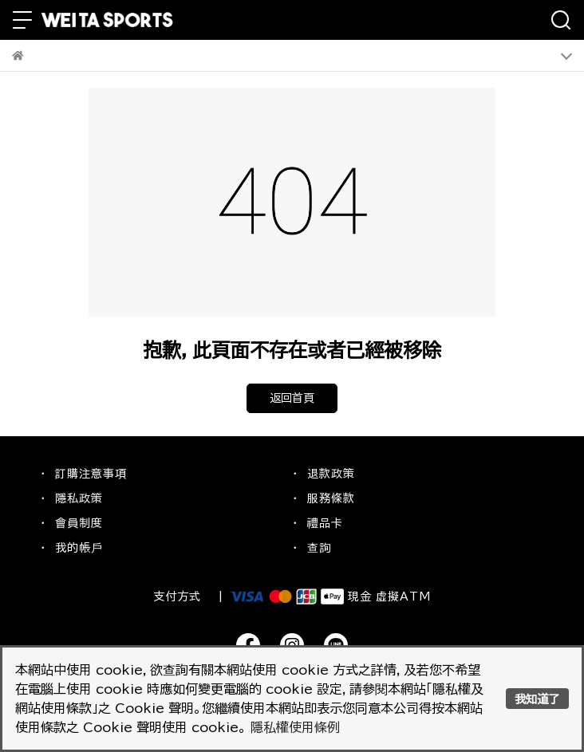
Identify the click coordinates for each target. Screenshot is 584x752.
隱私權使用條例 (295, 727)
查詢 (319, 547)
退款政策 (331, 473)
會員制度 (79, 523)
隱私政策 (79, 498)
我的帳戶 (79, 547)
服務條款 (331, 498)
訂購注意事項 (91, 473)
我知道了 (537, 699)
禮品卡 (325, 523)
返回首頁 (292, 398)
